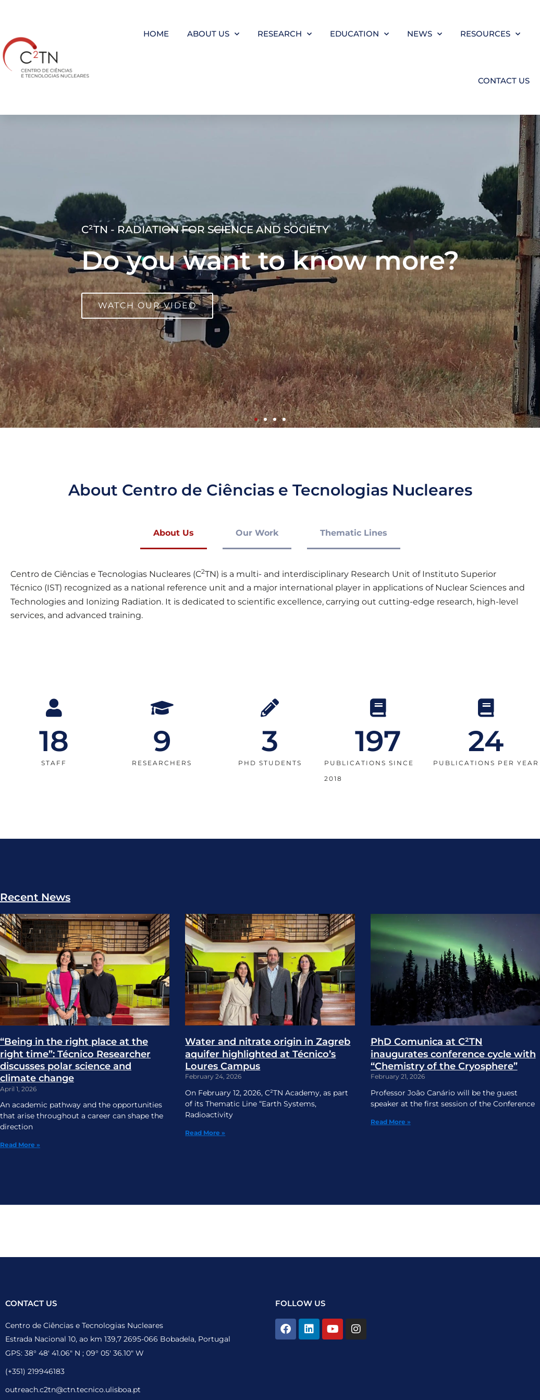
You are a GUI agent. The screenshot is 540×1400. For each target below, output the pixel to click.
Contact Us (504, 81)
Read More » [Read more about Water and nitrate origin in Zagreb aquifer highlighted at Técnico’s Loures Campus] (205, 1133)
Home (156, 34)
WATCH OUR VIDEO (147, 305)
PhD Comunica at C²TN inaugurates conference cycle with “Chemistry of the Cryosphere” (453, 1054)
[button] (255, 419)
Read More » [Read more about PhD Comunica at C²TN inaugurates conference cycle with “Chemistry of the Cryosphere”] (391, 1122)
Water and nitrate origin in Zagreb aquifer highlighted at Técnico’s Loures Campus (267, 1054)
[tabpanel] (270, 601)
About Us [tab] (173, 533)
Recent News (35, 897)
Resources (490, 34)
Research (284, 34)
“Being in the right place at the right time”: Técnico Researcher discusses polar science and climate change (75, 1060)
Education (359, 34)
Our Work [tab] (257, 533)
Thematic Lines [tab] (353, 533)
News (424, 34)
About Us (213, 34)
